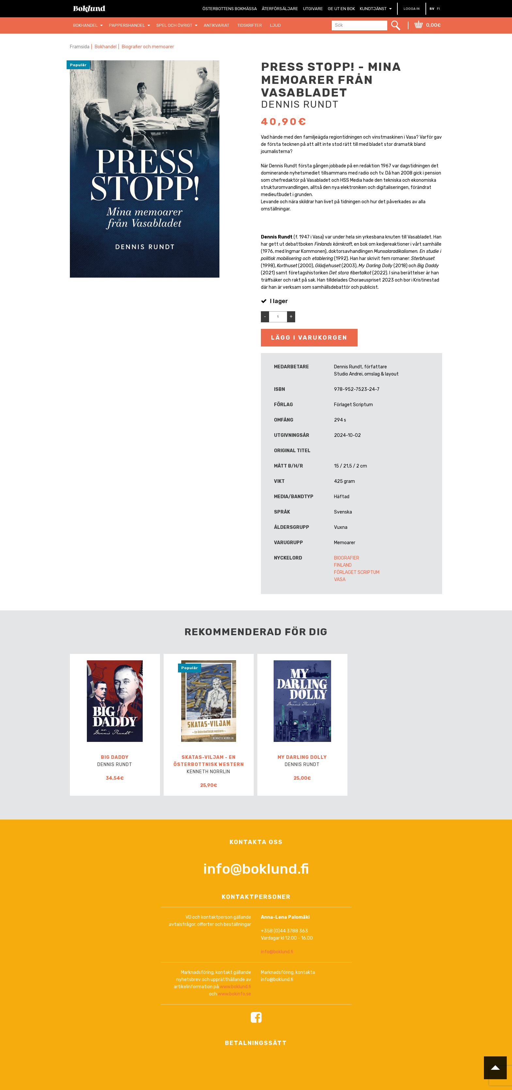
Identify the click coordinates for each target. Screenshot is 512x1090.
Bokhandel (106, 47)
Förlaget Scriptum (356, 572)
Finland (343, 565)
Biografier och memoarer (148, 47)
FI (438, 9)
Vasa (339, 579)
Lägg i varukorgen (309, 337)
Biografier (346, 558)
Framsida (79, 47)
